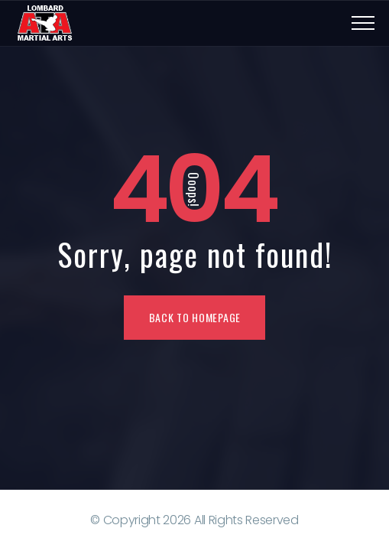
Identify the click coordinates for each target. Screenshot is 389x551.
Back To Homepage (195, 317)
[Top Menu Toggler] (363, 23)
